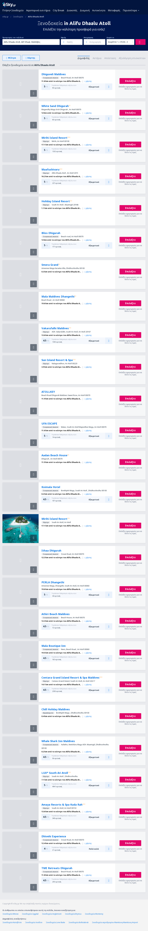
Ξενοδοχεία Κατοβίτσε (12, 922)
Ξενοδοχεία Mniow (10, 914)
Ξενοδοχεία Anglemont (51, 914)
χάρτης (88, 81)
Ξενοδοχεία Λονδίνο (33, 922)
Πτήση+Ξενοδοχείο (13, 10)
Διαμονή (85, 10)
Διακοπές (72, 10)
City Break (58, 10)
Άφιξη (63, 38)
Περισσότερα (130, 10)
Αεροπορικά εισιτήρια (38, 10)
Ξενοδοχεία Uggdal (30, 914)
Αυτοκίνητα (98, 10)
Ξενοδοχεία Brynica (73, 914)
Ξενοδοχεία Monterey (94, 914)
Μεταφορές (114, 10)
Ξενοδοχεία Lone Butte (55, 922)
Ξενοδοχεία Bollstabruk (78, 922)
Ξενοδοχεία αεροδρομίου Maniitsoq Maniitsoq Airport (115, 922)
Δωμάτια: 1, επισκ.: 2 (118, 41)
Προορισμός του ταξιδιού (13, 38)
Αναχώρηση (88, 38)
